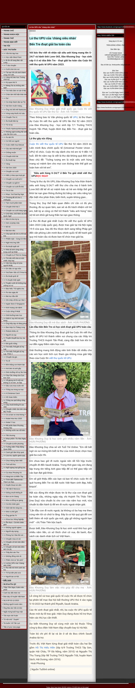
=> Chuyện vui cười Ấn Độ (13, 187)
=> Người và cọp (9, 335)
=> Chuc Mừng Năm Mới (12, 461)
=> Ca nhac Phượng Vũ (12, 473)
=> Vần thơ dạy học (10, 53)
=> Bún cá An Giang (11, 496)
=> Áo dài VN (8, 137)
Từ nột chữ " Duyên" (11, 619)
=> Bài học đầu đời (10, 296)
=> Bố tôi (6, 227)
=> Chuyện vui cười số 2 (12, 179)
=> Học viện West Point (12, 57)
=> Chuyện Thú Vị (10, 117)
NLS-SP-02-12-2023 (11, 600)
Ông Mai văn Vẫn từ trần (12, 608)
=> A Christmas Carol (11, 393)
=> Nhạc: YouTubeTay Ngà (13, 194)
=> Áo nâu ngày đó (10, 292)
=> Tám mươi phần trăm (12, 203)
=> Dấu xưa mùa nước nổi (13, 386)
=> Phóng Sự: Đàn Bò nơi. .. (14, 535)
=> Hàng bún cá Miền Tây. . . (14, 476)
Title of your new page (11, 627)
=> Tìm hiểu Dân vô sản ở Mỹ (14, 91)
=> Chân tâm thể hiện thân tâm (15, 94)
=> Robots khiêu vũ (10, 331)
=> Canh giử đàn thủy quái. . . (14, 452)
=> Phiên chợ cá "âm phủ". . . (14, 560)
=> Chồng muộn (9, 152)
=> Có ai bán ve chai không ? (14, 415)
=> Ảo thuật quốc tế (10, 276)
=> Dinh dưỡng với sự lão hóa (14, 372)
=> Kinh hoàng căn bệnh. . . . (14, 308)
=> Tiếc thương (9, 435)
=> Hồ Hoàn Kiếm (10, 397)
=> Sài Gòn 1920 (9, 168)
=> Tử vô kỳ (7, 125)
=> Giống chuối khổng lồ (12, 493)
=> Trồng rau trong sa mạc (13, 390)
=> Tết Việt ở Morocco (11, 489)
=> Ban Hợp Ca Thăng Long (14, 327)
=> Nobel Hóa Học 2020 (12, 418)
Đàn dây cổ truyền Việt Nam (14, 597)
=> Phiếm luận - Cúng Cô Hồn (14, 239)
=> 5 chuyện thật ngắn (11, 280)
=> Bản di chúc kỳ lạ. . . (12, 219)
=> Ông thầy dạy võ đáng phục (15, 323)
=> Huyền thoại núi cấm (12, 485)
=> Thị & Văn (8, 190)
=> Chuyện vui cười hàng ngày (15, 211)
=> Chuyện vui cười (10, 171)
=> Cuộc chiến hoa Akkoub (13, 145)
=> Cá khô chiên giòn (11, 504)
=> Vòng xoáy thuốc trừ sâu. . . (15, 113)
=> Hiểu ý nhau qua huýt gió (14, 175)
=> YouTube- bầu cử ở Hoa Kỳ (15, 272)
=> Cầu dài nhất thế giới (12, 149)
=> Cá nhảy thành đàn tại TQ (14, 102)
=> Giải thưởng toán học (12, 315)
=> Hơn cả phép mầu (11, 223)
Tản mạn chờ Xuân (10, 616)
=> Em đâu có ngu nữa (12, 269)
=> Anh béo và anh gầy (12, 368)
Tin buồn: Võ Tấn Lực (11, 623)
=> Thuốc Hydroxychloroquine (14, 129)
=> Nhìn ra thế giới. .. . (11, 512)
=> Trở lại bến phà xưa (12, 573)
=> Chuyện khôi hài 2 (11, 207)
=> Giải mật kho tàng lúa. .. (13, 508)
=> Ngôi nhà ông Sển (11, 243)
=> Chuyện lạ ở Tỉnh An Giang (14, 255)
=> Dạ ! (6, 98)
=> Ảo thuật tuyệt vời (11, 246)
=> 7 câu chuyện (9, 65)
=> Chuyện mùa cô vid (12, 539)
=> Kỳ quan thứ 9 (10, 82)
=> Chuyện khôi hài (10, 156)
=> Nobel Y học (9, 422)
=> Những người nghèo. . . (13, 528)
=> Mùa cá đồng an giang (13, 500)
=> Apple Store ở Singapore (14, 304)
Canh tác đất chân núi (11, 593)
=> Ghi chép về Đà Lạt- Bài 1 (14, 300)
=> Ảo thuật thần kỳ (10, 121)
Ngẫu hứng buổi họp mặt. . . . (14, 612)
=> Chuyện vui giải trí (11, 183)
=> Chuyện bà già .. (10, 357)
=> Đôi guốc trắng (10, 344)
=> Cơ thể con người (11, 141)
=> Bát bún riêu (9, 231)
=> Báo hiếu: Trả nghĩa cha (13, 289)
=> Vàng (6, 164)
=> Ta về (6, 361)
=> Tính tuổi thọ (9, 464)
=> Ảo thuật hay (9, 160)
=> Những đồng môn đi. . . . (13, 556)
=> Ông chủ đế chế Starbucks (14, 110)
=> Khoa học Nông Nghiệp (13, 519)
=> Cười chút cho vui (11, 69)
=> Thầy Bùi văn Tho (11, 552)
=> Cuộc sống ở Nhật (11, 311)
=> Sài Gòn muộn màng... (13, 106)
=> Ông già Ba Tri (10, 515)
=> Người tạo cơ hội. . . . (12, 577)
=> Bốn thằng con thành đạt (14, 365)
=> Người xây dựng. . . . (12, 531)
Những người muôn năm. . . (14, 604)
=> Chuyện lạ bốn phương (13, 444)
